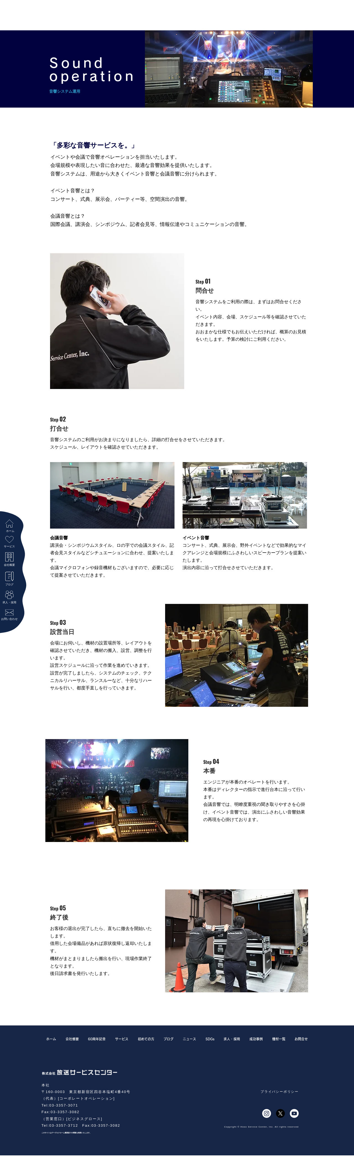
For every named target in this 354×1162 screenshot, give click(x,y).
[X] (280, 1113)
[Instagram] (266, 1113)
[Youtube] (294, 1113)
